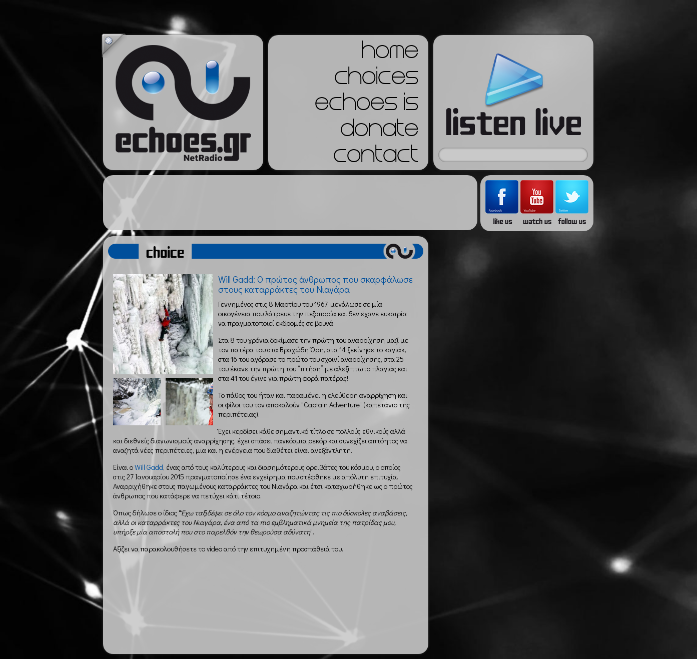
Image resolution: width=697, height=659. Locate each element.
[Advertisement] (290, 202)
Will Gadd (149, 467)
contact (375, 157)
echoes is (366, 105)
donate (379, 131)
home (389, 53)
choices (376, 79)
